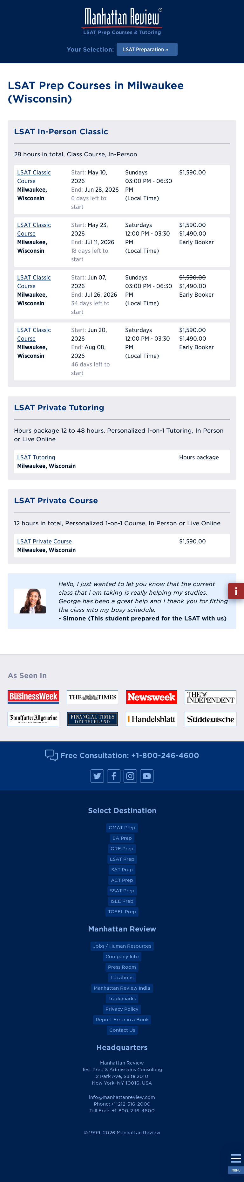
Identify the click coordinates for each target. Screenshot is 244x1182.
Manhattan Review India (122, 988)
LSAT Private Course (44, 541)
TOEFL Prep (122, 911)
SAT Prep (122, 869)
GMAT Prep (122, 827)
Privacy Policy (122, 1009)
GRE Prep (122, 848)
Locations (122, 977)
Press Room (122, 967)
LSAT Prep (122, 859)
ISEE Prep (122, 901)
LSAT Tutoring (36, 457)
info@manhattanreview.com (122, 1097)
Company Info (122, 956)
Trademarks (122, 998)
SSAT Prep (122, 890)
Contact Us (122, 1030)
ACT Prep (122, 880)
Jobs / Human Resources (122, 946)
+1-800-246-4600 (165, 755)
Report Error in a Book (122, 1019)
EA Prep (122, 838)
